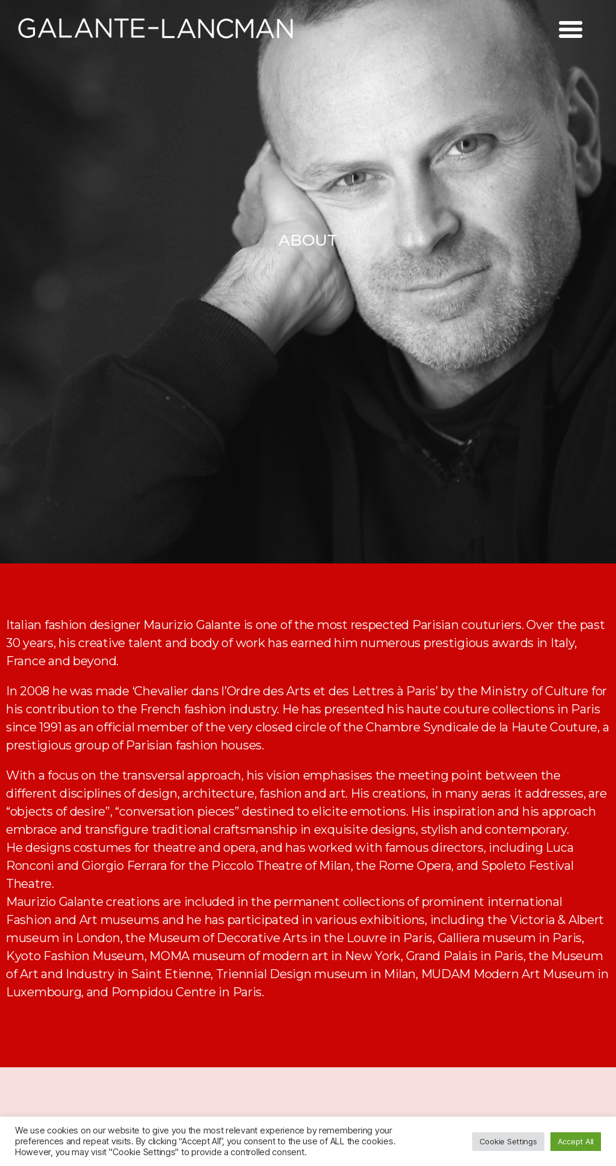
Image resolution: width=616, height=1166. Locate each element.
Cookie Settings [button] (508, 1141)
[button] (308, 240)
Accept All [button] (576, 1141)
